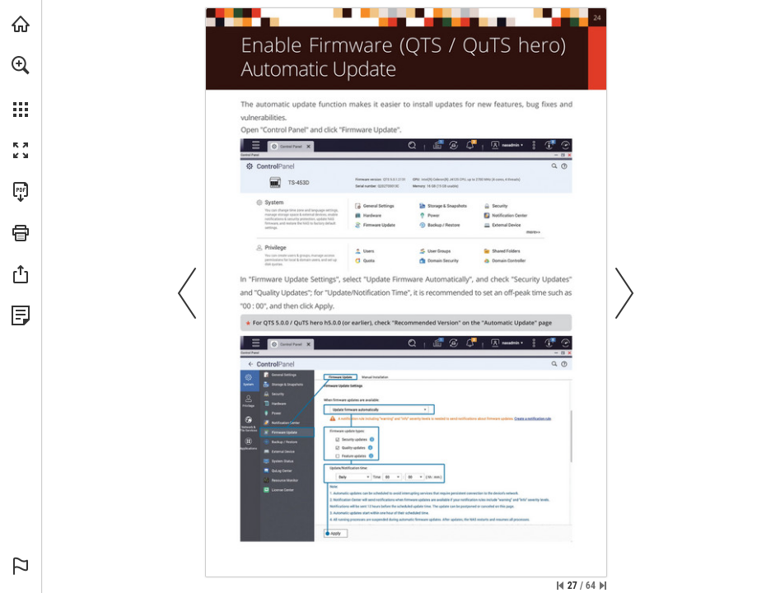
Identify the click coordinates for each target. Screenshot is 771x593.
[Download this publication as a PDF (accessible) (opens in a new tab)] (20, 191)
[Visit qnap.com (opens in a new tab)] (20, 23)
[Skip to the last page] (603, 585)
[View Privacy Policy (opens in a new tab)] (20, 315)
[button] (20, 65)
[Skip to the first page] (560, 585)
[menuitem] (20, 86)
